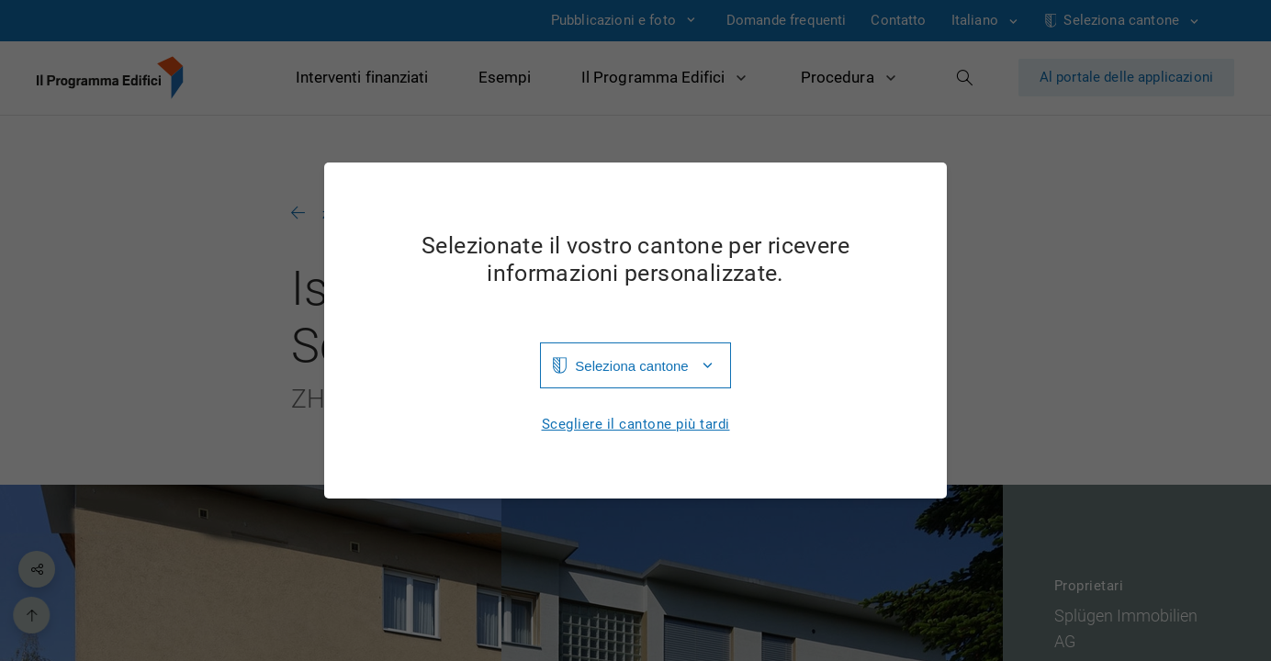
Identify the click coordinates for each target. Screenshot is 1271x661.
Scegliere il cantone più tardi (636, 424)
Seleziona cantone (631, 366)
